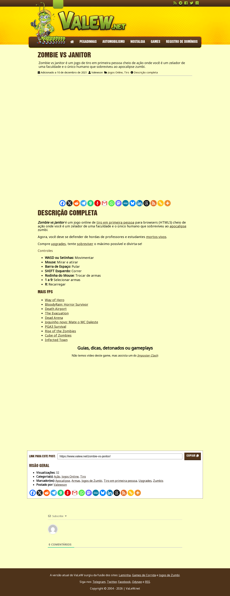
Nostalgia (137, 42)
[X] (69, 203)
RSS (147, 582)
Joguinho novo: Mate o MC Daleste (71, 322)
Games (155, 42)
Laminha (125, 575)
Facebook (124, 582)
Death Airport (56, 309)
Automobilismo (113, 42)
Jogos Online (115, 72)
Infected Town (56, 340)
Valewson (60, 485)
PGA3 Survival (55, 326)
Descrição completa (146, 72)
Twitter (112, 582)
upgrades (58, 244)
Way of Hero (54, 300)
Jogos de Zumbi (92, 481)
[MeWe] (125, 203)
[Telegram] (83, 203)
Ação (57, 477)
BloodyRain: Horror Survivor (66, 304)
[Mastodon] (118, 203)
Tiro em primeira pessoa (120, 481)
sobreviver (85, 244)
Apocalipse (62, 481)
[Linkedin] (139, 203)
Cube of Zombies (58, 335)
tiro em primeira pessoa (115, 222)
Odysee (137, 582)
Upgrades (145, 481)
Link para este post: (42, 456)
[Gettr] (97, 203)
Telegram (99, 582)
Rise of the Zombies (60, 331)
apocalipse (178, 226)
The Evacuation (57, 313)
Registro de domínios (182, 42)
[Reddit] (76, 203)
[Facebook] (62, 203)
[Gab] (90, 203)
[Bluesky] (132, 203)
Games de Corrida (144, 575)
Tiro (126, 72)
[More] (167, 203)
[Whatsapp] (111, 203)
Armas (76, 481)
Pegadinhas (88, 42)
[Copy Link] (160, 203)
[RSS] (153, 203)
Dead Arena (54, 318)
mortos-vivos (156, 237)
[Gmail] (104, 203)
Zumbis (158, 481)
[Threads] (146, 203)
